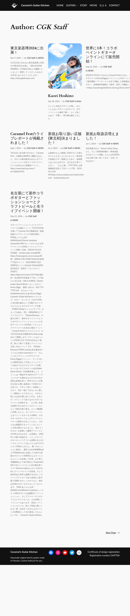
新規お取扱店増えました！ (102, 136)
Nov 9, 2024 (15, 58)
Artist (78, 101)
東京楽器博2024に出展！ (27, 50)
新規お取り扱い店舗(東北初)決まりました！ (64, 138)
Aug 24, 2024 (91, 67)
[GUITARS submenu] (71, 5)
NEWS (41, 58)
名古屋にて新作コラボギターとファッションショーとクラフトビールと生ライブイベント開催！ (27, 202)
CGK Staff (31, 58)
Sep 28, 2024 (53, 101)
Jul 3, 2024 (53, 148)
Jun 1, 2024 (91, 143)
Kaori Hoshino (61, 96)
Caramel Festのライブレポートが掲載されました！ (27, 138)
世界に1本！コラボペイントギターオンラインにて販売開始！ (102, 55)
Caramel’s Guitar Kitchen (35, 5)
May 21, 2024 (16, 216)
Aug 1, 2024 (15, 148)
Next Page (113, 532)
